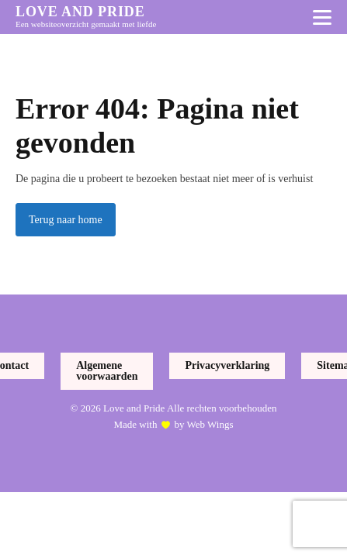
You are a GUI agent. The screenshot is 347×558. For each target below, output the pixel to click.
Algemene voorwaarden (106, 371)
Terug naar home (65, 220)
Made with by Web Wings (173, 424)
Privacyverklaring (227, 365)
